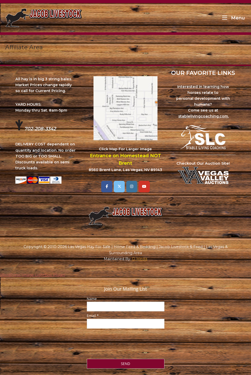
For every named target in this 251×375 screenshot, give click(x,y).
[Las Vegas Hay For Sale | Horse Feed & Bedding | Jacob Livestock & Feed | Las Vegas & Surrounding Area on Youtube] (144, 186)
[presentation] (126, 342)
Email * (93, 315)
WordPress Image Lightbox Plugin (32, 275)
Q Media (139, 258)
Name (92, 298)
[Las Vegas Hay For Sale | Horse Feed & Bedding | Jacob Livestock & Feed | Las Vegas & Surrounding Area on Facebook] (106, 186)
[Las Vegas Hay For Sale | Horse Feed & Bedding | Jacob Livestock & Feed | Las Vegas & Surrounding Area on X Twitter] (119, 186)
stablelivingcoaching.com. (203, 116)
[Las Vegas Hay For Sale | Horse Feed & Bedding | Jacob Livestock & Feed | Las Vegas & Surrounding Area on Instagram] (131, 186)
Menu (233, 17)
